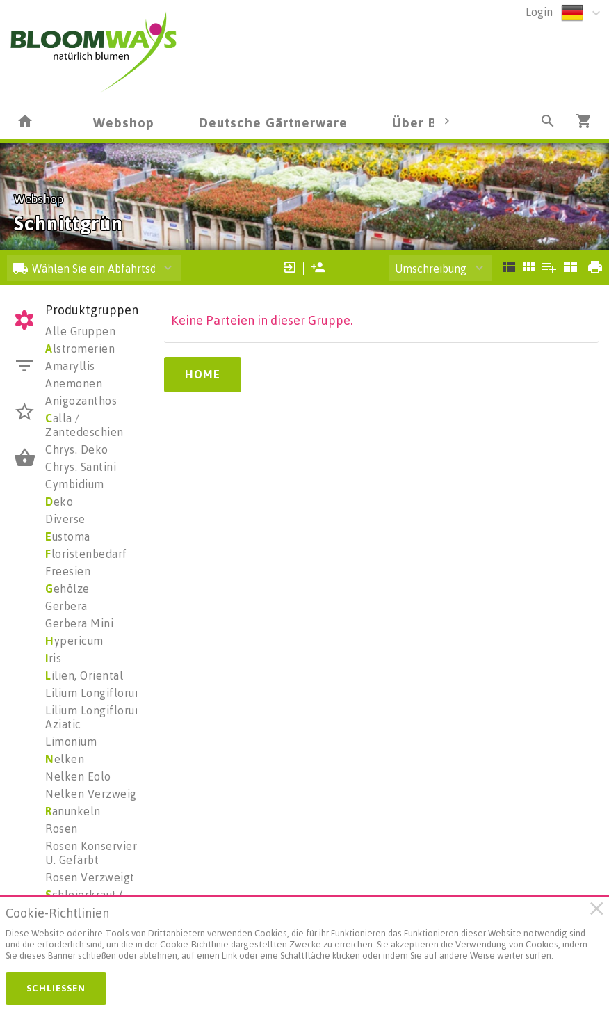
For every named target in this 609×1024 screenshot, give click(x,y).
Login (539, 12)
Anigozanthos (81, 401)
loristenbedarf (86, 554)
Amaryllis (70, 366)
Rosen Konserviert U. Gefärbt (93, 853)
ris (53, 658)
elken (64, 759)
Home (202, 374)
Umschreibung (430, 268)
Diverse (65, 519)
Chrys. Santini (80, 467)
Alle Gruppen (80, 331)
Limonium (71, 742)
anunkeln (73, 811)
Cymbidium (74, 484)
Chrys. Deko (76, 449)
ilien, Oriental (84, 675)
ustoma (67, 536)
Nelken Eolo (78, 776)
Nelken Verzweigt (93, 794)
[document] (298, 937)
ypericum (74, 641)
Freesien (67, 571)
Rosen (61, 828)
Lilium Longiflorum (95, 693)
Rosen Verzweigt (90, 877)
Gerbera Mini (79, 623)
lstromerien (80, 348)
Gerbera (66, 606)
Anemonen (73, 383)
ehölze (67, 588)
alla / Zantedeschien (84, 425)
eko (59, 502)
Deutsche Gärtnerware (273, 122)
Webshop (123, 122)
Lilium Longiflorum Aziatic (95, 717)
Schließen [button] (56, 987)
